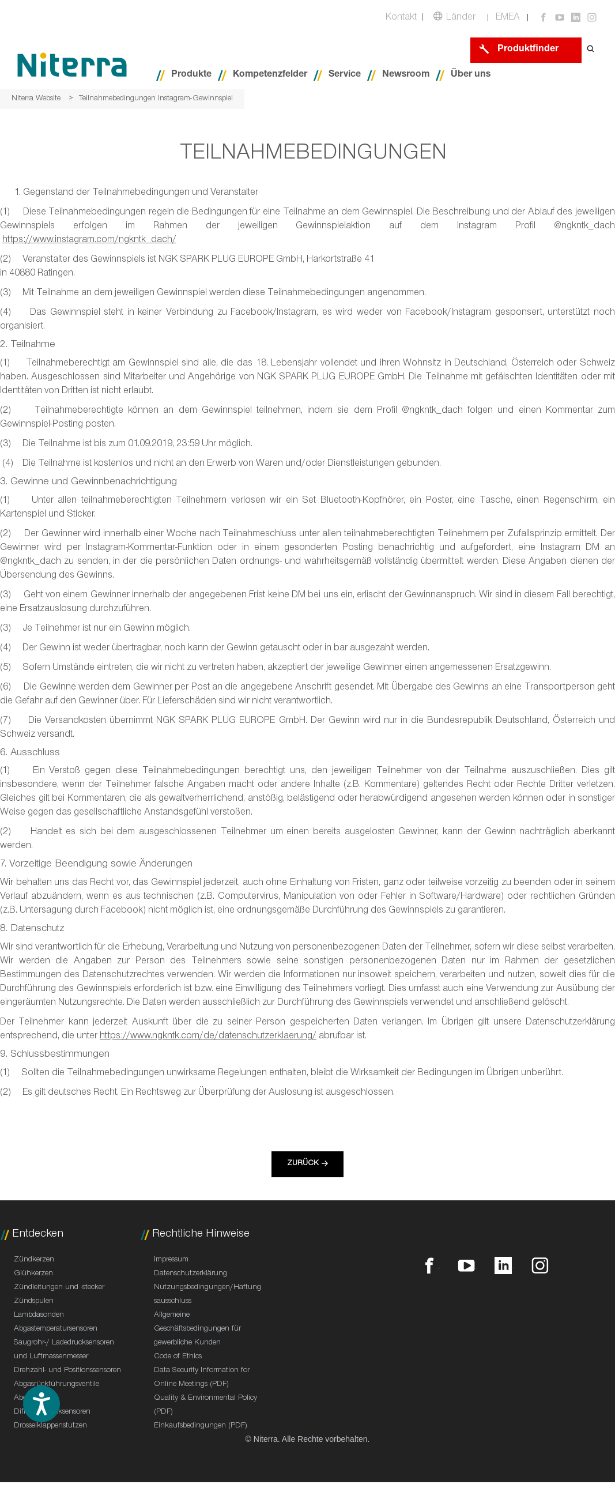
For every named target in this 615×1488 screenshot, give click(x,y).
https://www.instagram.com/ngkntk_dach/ (89, 241)
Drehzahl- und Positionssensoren (67, 1371)
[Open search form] (591, 50)
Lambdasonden (39, 1316)
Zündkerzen (34, 1260)
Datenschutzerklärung (190, 1274)
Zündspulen (34, 1302)
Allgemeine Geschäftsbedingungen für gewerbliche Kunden (197, 1329)
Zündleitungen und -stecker (59, 1288)
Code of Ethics (178, 1357)
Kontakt (401, 18)
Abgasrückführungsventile (56, 1385)
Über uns (471, 75)
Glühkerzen (33, 1274)
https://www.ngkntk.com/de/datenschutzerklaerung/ (208, 1037)
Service (345, 75)
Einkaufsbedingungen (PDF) (200, 1426)
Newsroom (405, 75)
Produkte (191, 75)
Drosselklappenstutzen (50, 1426)
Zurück (303, 1164)
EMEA (508, 18)
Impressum (171, 1260)
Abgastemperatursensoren (55, 1329)
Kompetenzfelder (270, 75)
